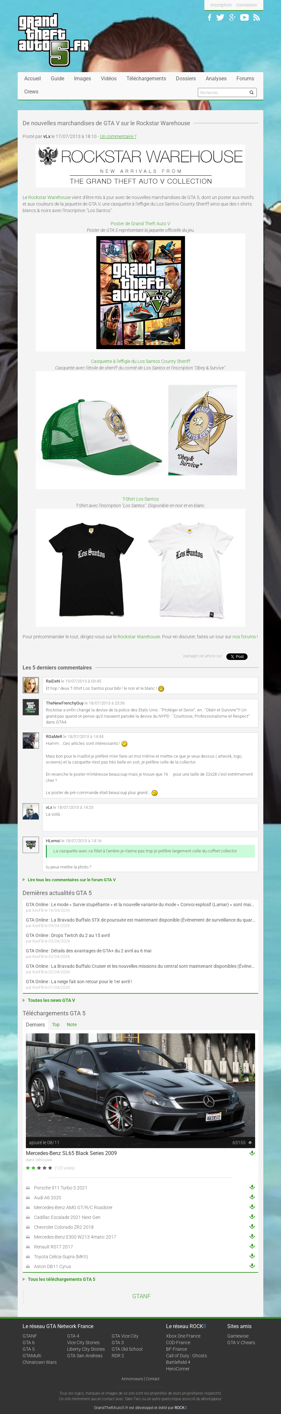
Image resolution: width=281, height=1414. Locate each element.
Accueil (32, 78)
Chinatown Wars (40, 1362)
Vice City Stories (83, 1342)
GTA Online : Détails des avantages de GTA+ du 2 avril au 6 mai (88, 950)
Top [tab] (56, 1024)
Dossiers (186, 78)
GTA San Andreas (85, 1355)
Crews (31, 92)
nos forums (244, 636)
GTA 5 (29, 1349)
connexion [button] (246, 5)
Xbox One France (183, 1336)
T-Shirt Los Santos (140, 499)
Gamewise (238, 1336)
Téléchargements (146, 78)
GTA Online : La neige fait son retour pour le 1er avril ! (79, 981)
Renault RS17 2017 (53, 1246)
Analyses (216, 78)
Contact (152, 1379)
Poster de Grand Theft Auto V (140, 223)
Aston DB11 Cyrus (52, 1266)
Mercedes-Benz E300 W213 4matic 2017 (75, 1237)
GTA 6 (29, 1342)
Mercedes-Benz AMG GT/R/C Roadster (73, 1207)
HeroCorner (178, 1368)
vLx (49, 807)
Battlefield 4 (178, 1362)
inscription (221, 5)
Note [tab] (72, 1024)
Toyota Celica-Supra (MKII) (61, 1256)
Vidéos (109, 78)
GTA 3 (118, 1342)
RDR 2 (118, 1355)
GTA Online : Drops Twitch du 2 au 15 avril (68, 935)
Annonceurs (132, 1379)
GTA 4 (73, 1336)
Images (82, 78)
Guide (57, 78)
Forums (245, 78)
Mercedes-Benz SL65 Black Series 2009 (71, 1153)
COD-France (178, 1342)
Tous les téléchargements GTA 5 (61, 1279)
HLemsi (53, 840)
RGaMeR (54, 736)
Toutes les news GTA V (51, 1000)
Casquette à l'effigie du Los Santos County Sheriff (140, 361)
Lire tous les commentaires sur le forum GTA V (72, 879)
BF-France (176, 1349)
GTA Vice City (125, 1336)
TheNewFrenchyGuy (65, 703)
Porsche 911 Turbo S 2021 (60, 1187)
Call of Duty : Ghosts (186, 1355)
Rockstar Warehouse (49, 197)
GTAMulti (32, 1355)
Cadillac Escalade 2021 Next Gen (67, 1217)
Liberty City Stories (86, 1349)
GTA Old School (127, 1349)
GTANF (141, 1296)
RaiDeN (53, 681)
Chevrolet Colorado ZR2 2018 (64, 1227)
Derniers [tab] (35, 1025)
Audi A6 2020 (47, 1197)
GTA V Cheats (241, 1342)
